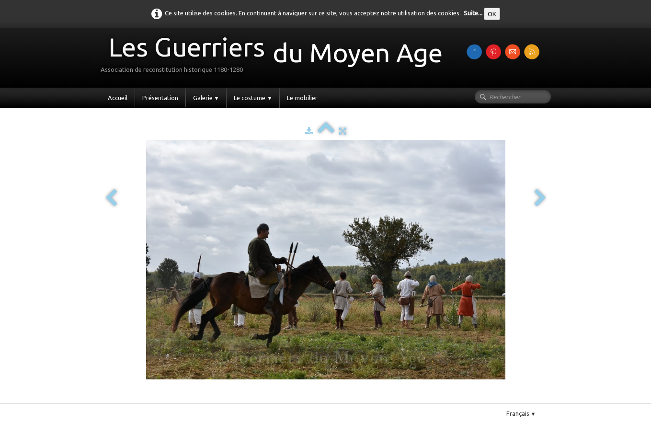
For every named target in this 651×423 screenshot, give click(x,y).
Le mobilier (302, 97)
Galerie (206, 97)
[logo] (275, 56)
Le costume (253, 97)
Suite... (473, 13)
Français (521, 413)
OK (492, 14)
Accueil (117, 97)
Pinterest (136, 399)
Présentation (160, 97)
